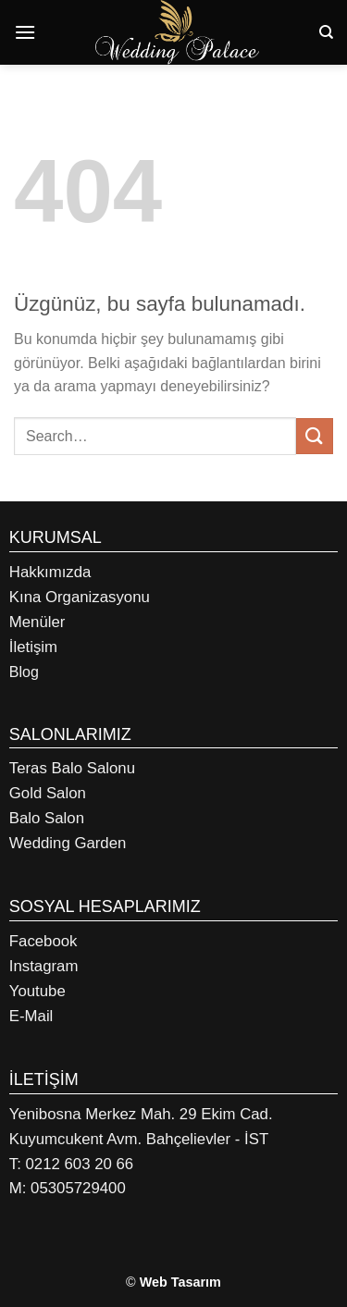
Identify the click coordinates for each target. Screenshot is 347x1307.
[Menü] (25, 32)
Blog (24, 672)
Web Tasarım (180, 1282)
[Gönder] (314, 436)
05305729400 (78, 1188)
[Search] (326, 32)
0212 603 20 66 (80, 1164)
